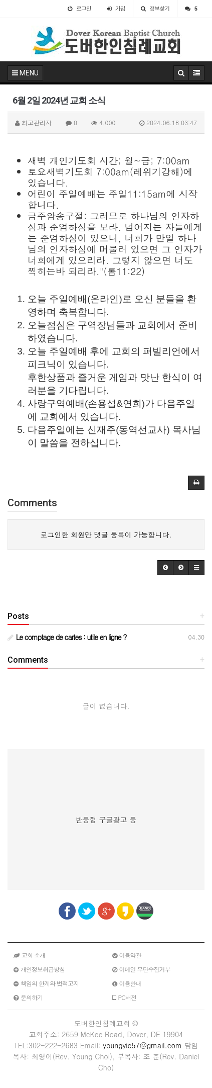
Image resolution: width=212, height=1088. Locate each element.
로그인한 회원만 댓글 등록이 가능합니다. (106, 534)
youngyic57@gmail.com (142, 1045)
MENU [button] (25, 73)
